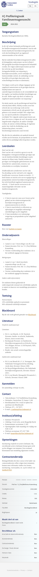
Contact (29, 570)
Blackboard (32, 315)
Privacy (23, 570)
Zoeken (20, 11)
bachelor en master (15, 229)
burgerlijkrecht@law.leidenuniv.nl (22, 433)
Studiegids (33, 2)
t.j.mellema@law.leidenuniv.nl (21, 409)
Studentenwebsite (13, 570)
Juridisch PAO (7, 470)
